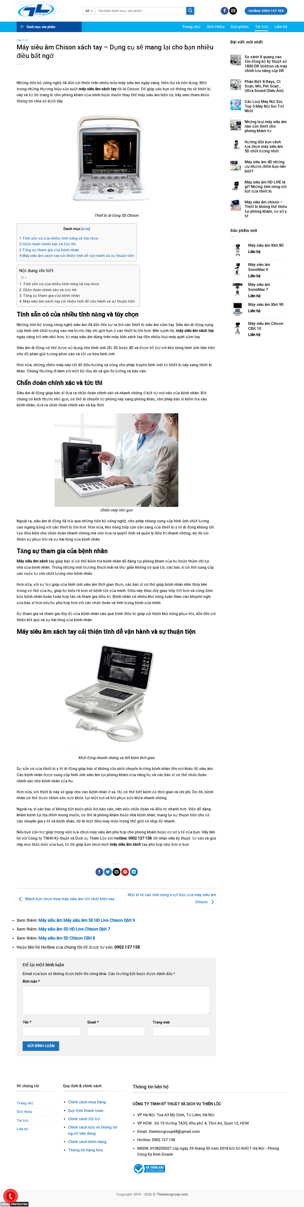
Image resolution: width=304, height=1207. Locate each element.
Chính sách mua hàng (87, 1102)
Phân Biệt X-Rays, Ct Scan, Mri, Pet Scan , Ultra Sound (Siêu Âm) (264, 86)
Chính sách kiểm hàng (87, 1142)
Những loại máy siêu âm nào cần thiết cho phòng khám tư (266, 126)
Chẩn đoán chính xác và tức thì (47, 244)
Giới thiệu (215, 26)
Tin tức (261, 26)
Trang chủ (191, 26)
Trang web (161, 1022)
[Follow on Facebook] (224, 11)
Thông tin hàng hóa (85, 1150)
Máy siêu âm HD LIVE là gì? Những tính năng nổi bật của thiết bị (266, 186)
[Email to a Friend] (116, 872)
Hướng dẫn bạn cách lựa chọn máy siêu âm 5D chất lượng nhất (264, 146)
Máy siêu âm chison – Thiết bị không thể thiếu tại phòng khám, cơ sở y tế (266, 209)
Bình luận (31, 982)
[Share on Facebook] (99, 872)
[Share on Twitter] (108, 872)
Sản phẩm (240, 26)
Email (93, 1022)
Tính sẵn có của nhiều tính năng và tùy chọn (58, 238)
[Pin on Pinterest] (125, 872)
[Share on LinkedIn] (134, 872)
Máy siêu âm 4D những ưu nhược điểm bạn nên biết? (265, 166)
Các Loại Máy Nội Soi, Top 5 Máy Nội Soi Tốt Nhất (264, 106)
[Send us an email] (233, 11)
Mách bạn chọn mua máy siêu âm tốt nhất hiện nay (65, 899)
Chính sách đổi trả (84, 1119)
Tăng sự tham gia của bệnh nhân (49, 250)
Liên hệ (281, 26)
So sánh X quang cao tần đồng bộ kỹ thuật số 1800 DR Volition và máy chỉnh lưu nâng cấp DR (266, 64)
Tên (27, 1022)
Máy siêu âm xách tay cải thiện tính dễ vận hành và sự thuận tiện (76, 256)
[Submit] (190, 11)
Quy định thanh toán (85, 1110)
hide (85, 229)
